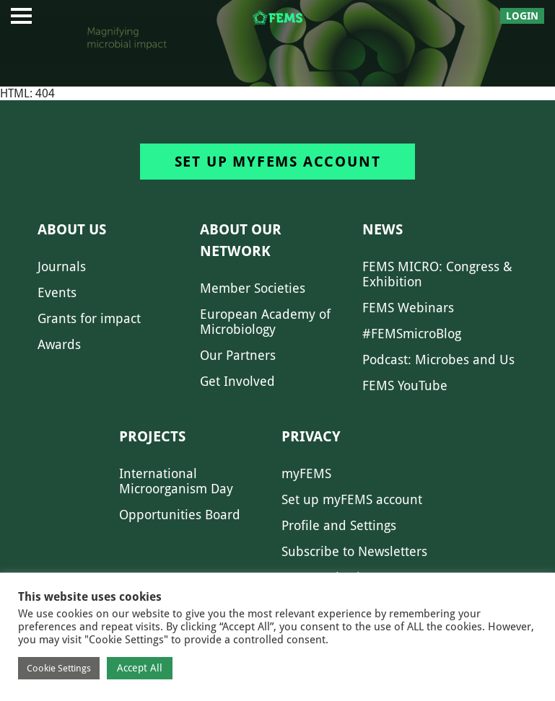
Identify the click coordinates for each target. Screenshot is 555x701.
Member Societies (252, 288)
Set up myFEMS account (278, 161)
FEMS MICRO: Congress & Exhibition (437, 274)
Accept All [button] (139, 668)
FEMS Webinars (408, 307)
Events (57, 292)
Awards (59, 344)
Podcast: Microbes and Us (438, 359)
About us (72, 229)
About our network (240, 240)
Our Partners (238, 355)
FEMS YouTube (404, 385)
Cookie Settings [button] (59, 668)
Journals (62, 266)
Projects (152, 436)
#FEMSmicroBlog (411, 333)
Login (522, 16)
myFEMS (306, 473)
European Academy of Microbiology (265, 322)
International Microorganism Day (176, 481)
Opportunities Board (179, 514)
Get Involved (237, 381)
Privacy (311, 436)
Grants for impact (89, 318)
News (382, 229)
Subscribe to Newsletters (354, 551)
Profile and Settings (338, 525)
